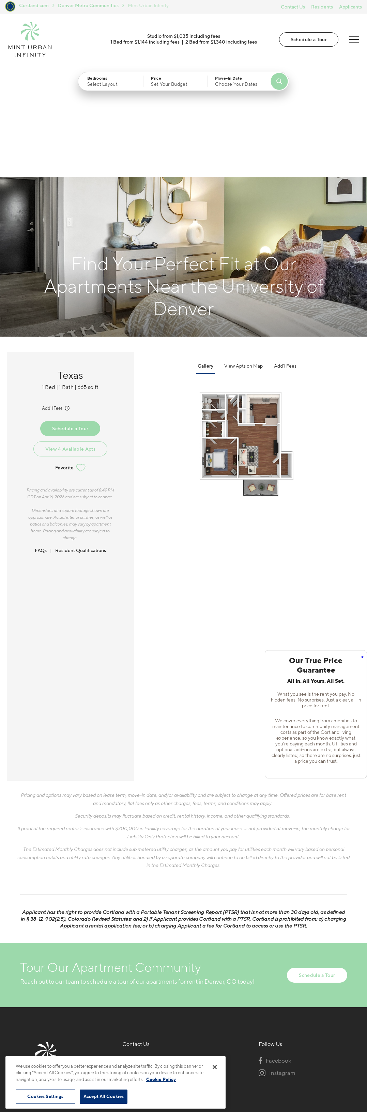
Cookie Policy (161, 1079)
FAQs (41, 438)
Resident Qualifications (80, 438)
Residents (322, 7)
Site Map (213, 1050)
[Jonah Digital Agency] (331, 1046)
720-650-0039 (142, 947)
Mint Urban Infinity (148, 5)
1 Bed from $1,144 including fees (145, 42)
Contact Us (293, 7)
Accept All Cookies (103, 1096)
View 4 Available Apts (70, 336)
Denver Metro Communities (88, 5)
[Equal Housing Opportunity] (125, 984)
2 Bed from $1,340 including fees (221, 42)
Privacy (151, 1050)
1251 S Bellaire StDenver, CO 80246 (146, 963)
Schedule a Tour (309, 39)
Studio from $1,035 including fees (183, 36)
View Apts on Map (243, 253)
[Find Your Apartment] (279, 81)
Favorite (70, 355)
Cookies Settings (45, 1096)
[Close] (214, 1067)
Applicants (350, 7)
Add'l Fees (56, 296)
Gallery (205, 253)
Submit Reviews (182, 1050)
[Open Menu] (354, 39)
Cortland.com (34, 5)
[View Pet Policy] (165, 984)
